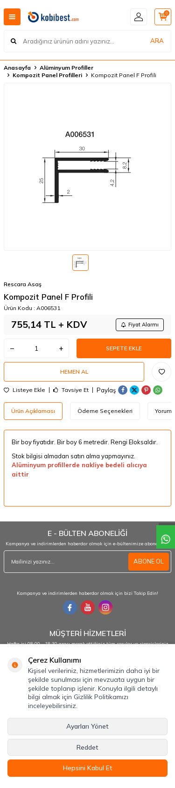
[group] (87, 166)
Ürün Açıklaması (33, 410)
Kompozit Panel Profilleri (47, 75)
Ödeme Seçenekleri (105, 410)
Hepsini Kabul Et (87, 768)
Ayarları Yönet (87, 726)
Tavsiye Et (71, 390)
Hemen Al (74, 371)
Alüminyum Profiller (66, 67)
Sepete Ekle (124, 348)
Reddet (87, 747)
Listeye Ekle (24, 390)
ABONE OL (148, 561)
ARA (157, 40)
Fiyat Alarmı (140, 324)
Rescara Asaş (23, 284)
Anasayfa (17, 67)
